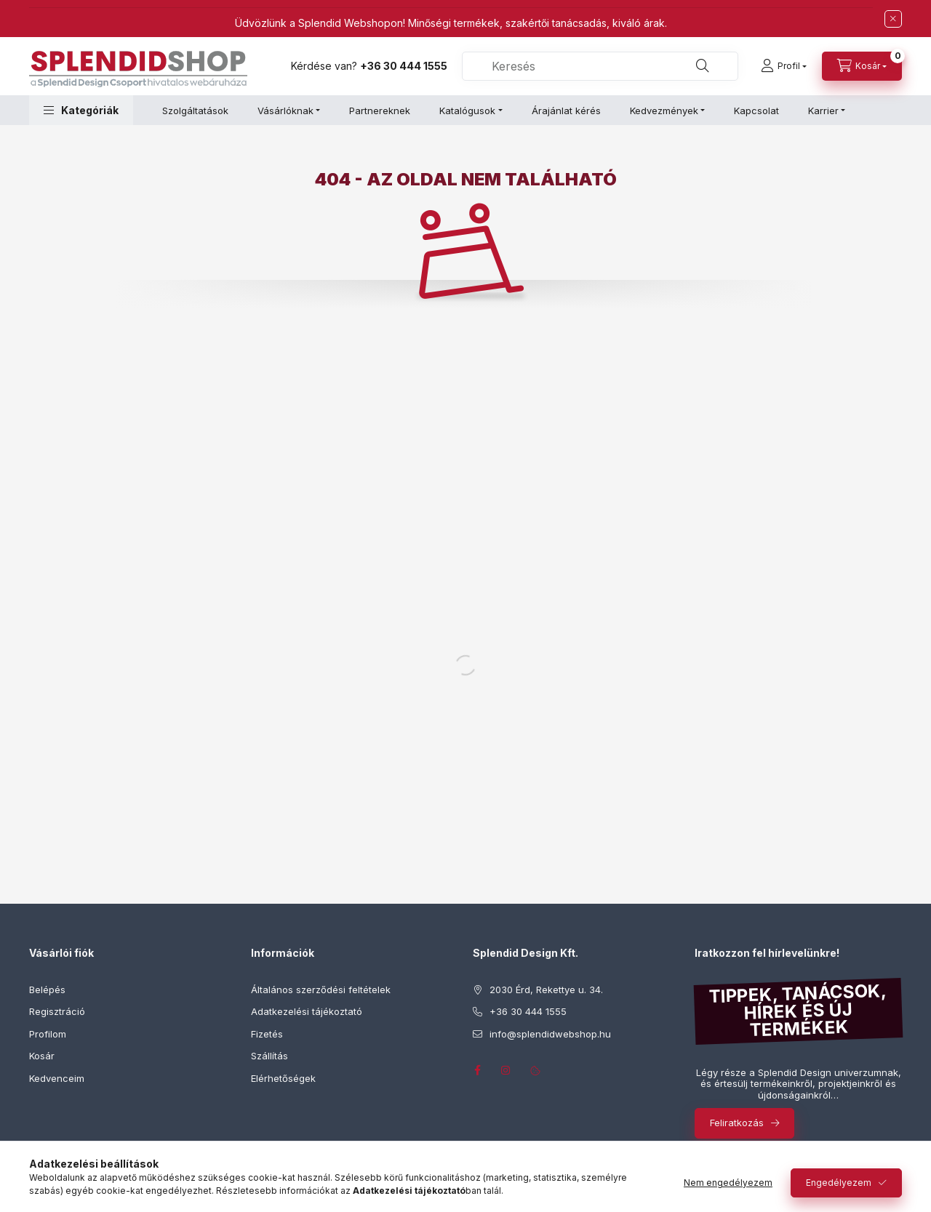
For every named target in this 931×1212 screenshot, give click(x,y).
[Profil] (784, 66)
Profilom (47, 1034)
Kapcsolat (756, 110)
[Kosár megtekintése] (862, 66)
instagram (506, 1070)
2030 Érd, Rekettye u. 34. (546, 989)
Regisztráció (57, 1011)
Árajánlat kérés (566, 110)
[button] (81, 110)
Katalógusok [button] (467, 110)
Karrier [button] (823, 110)
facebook (477, 1070)
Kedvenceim (56, 1078)
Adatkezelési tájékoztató (306, 1011)
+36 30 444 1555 (403, 66)
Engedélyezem (838, 1182)
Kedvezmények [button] (664, 110)
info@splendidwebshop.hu (550, 1034)
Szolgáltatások (195, 110)
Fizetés (267, 1034)
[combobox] (600, 66)
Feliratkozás (737, 1122)
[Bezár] (893, 19)
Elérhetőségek (283, 1078)
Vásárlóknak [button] (285, 110)
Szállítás (269, 1055)
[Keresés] (703, 66)
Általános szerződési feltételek (321, 989)
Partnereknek (379, 110)
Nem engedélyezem (728, 1182)
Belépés (47, 989)
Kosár (42, 1055)
